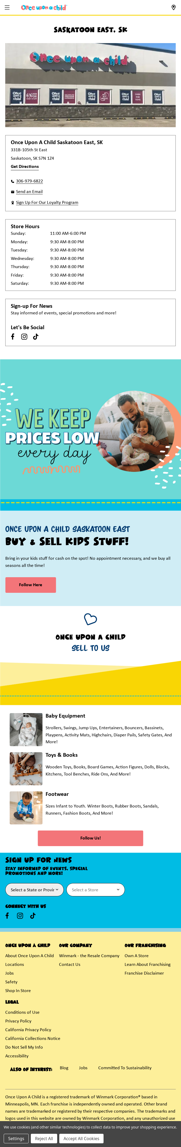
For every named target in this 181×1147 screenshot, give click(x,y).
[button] (8, 8)
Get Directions (25, 166)
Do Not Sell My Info (24, 1047)
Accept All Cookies (81, 1138)
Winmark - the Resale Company (89, 955)
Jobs (9, 973)
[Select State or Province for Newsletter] (34, 889)
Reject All (44, 1138)
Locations (14, 964)
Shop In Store (18, 990)
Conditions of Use (22, 1012)
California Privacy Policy (28, 1030)
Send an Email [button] (29, 191)
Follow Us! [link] (90, 838)
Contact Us (69, 964)
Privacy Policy (18, 1021)
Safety (11, 982)
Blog (64, 1068)
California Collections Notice (32, 1038)
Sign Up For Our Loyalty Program (47, 202)
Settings (16, 1138)
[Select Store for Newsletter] (95, 889)
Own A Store (137, 955)
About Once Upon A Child (29, 955)
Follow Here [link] (30, 585)
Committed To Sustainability (124, 1068)
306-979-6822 (29, 181)
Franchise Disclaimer (144, 973)
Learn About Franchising (147, 964)
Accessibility (16, 1056)
